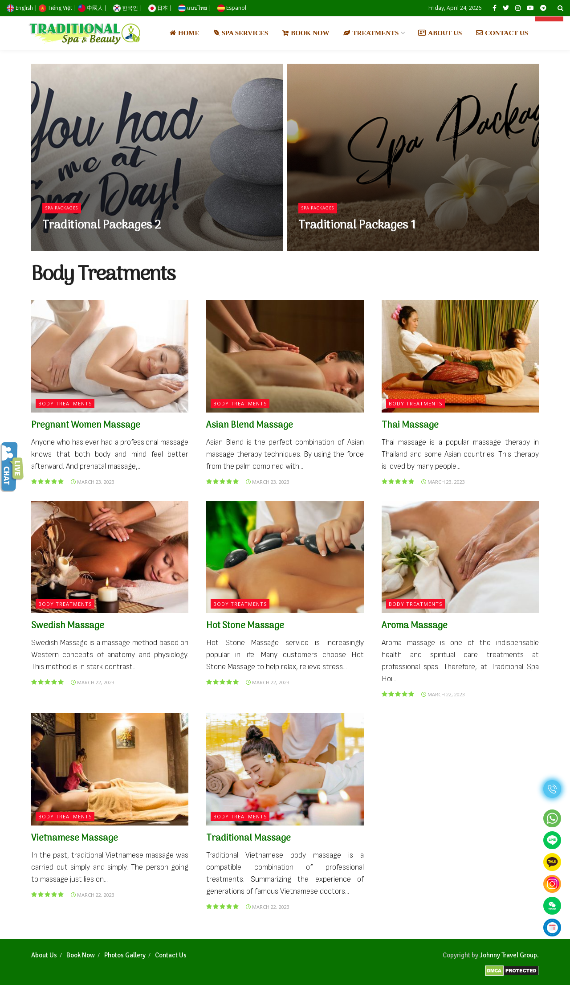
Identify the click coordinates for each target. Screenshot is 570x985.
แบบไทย (192, 8)
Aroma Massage (415, 626)
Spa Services (241, 33)
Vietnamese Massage (74, 838)
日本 (158, 8)
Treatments (371, 33)
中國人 (90, 8)
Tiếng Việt (55, 8)
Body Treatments (65, 403)
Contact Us (502, 33)
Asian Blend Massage (249, 425)
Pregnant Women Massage (85, 425)
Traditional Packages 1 (357, 230)
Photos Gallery (125, 955)
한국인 (125, 8)
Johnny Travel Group (508, 955)
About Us (440, 33)
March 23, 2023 (92, 481)
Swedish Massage (67, 626)
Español (231, 8)
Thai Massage (410, 425)
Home (185, 33)
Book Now (305, 33)
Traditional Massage (248, 838)
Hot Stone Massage (245, 626)
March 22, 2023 (92, 682)
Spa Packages (65, 212)
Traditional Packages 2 (101, 230)
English (20, 8)
